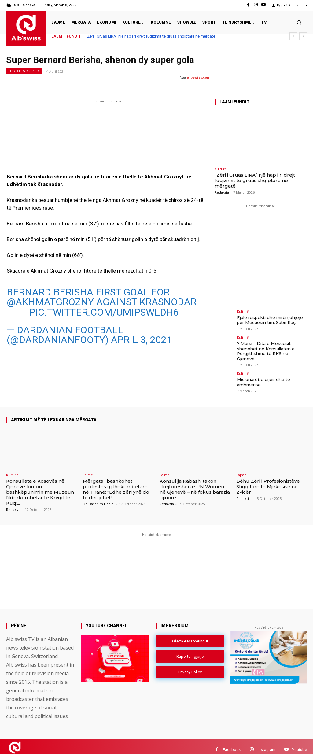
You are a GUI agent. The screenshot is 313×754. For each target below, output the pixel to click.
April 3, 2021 (141, 340)
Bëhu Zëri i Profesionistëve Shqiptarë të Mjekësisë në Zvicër (268, 480)
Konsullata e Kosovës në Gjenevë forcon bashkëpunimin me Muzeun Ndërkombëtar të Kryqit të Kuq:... (40, 486)
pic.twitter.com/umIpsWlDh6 (104, 312)
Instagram (266, 743)
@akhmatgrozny (50, 302)
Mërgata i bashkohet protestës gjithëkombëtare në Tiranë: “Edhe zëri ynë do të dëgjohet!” (116, 483)
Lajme (88, 468)
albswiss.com (198, 77)
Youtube (299, 743)
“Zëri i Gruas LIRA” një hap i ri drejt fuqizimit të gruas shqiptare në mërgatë (150, 36)
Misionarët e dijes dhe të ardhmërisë (262, 375)
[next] (303, 36)
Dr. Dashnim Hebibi (99, 497)
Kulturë (221, 168)
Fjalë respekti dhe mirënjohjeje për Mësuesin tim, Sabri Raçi (268, 319)
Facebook (232, 743)
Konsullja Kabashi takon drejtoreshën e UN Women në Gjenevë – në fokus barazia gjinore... (195, 483)
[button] (299, 22)
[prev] (293, 36)
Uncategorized (24, 71)
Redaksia (222, 192)
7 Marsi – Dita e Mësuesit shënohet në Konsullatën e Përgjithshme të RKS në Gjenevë (271, 347)
